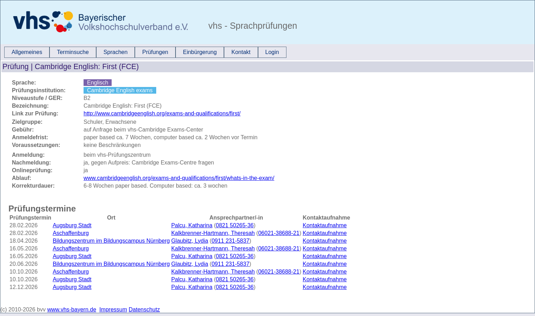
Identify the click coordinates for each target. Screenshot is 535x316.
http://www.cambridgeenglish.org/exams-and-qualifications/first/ (162, 113)
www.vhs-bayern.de (71, 309)
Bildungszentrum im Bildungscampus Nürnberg (111, 241)
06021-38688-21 (278, 233)
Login (272, 52)
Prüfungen (155, 52)
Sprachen (116, 52)
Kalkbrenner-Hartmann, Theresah (213, 233)
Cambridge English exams (120, 90)
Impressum (113, 309)
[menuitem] (26, 52)
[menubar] (145, 52)
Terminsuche (73, 52)
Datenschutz (144, 309)
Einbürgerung (200, 52)
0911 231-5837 (231, 241)
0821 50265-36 (235, 225)
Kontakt (240, 52)
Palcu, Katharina (191, 225)
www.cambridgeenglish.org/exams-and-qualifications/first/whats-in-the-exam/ (179, 178)
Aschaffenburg (71, 233)
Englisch (97, 83)
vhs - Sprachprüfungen (251, 26)
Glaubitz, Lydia (189, 241)
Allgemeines (27, 52)
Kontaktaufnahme (324, 225)
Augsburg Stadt (72, 225)
